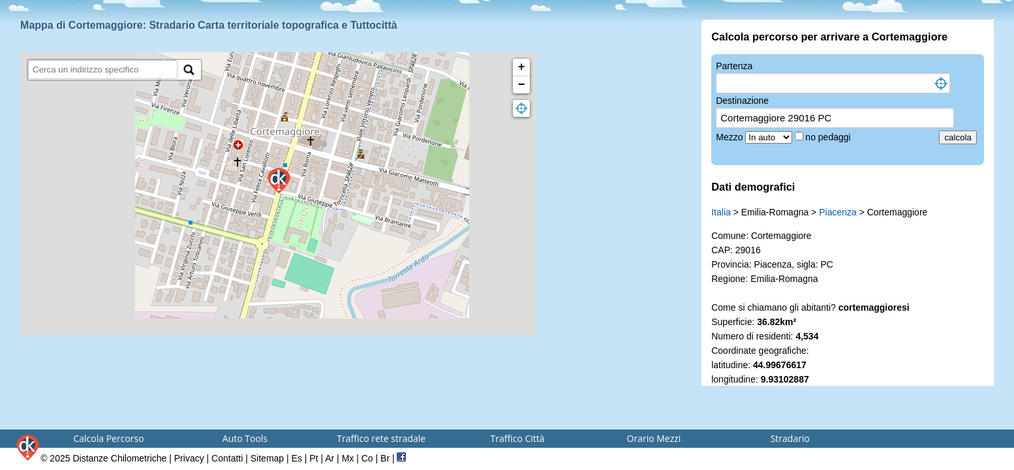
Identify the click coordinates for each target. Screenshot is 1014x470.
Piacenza (838, 212)
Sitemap (267, 458)
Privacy (189, 458)
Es (297, 458)
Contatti (227, 458)
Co (367, 458)
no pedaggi (829, 137)
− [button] (521, 85)
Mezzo (730, 137)
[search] (102, 69)
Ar (329, 458)
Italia (721, 212)
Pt (313, 458)
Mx (348, 458)
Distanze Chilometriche (119, 458)
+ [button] (521, 67)
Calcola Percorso (108, 438)
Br (385, 458)
